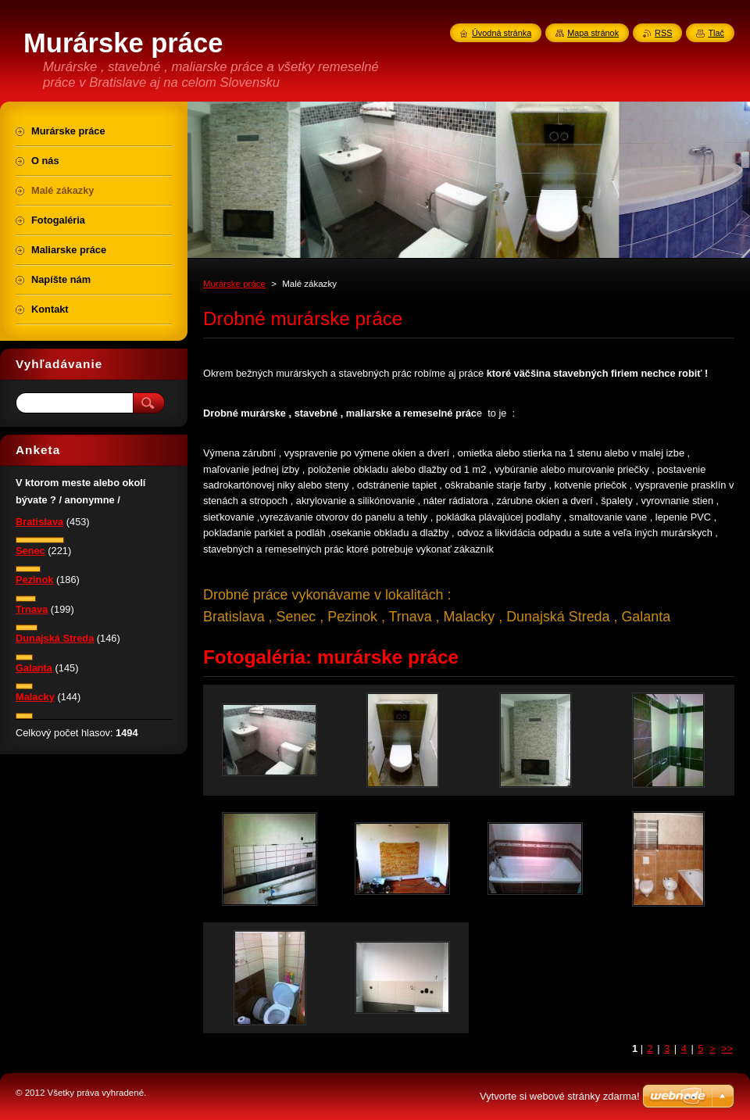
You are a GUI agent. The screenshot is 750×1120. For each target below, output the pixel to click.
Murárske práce (234, 283)
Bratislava (39, 522)
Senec (30, 550)
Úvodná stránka (501, 33)
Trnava (32, 609)
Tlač (716, 33)
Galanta (34, 668)
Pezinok (34, 579)
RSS (663, 33)
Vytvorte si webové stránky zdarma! (560, 1096)
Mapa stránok (593, 33)
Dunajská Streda (55, 638)
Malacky (35, 697)
